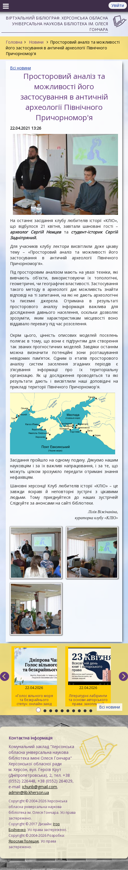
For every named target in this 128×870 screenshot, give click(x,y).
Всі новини (20, 68)
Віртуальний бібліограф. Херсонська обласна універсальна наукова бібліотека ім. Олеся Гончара (57, 23)
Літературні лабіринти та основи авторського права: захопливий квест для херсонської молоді (88, 677)
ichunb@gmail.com (39, 786)
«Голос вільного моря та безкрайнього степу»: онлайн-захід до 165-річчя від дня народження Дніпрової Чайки (34, 677)
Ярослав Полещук (24, 841)
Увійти (117, 5)
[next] (123, 676)
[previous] (4, 676)
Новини (36, 42)
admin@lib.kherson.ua (29, 792)
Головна (14, 42)
